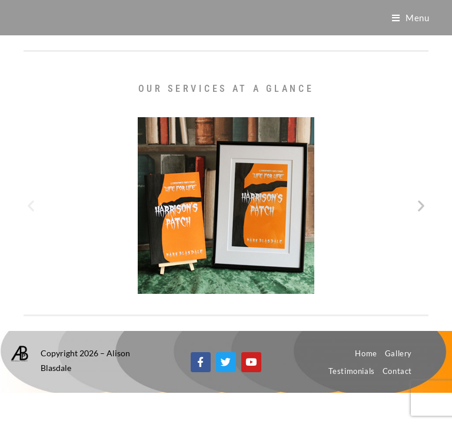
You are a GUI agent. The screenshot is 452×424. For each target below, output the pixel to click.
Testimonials (351, 371)
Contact (397, 371)
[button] (31, 205)
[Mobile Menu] (411, 17)
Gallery (398, 353)
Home (366, 353)
